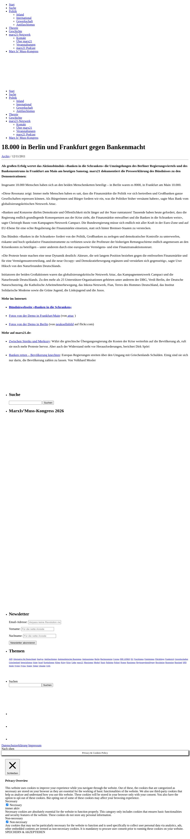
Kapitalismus (49, 662)
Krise (68, 662)
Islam (35, 662)
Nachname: (15, 635)
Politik (13, 11)
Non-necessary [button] (14, 818)
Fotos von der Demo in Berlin (28, 324)
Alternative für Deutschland (24, 659)
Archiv (5, 156)
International (24, 17)
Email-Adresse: (18, 622)
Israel (40, 662)
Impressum (34, 745)
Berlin (97, 659)
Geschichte (15, 31)
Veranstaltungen (25, 44)
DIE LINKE (125, 659)
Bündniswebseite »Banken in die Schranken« (40, 307)
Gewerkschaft (24, 21)
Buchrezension (106, 659)
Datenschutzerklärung (14, 745)
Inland (20, 14)
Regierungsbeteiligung (145, 662)
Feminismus (150, 659)
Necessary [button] (11, 801)
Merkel (97, 662)
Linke (74, 662)
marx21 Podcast (25, 48)
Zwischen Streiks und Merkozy (29, 341)
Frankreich (169, 659)
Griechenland (14, 662)
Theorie (13, 28)
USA (48, 666)
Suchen (13, 681)
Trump (29, 666)
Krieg (63, 662)
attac (70, 315)
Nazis (103, 662)
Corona (116, 659)
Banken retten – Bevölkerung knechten (34, 355)
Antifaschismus (25, 24)
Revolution (160, 662)
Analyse (40, 659)
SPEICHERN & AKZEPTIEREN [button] (25, 832)
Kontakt (21, 38)
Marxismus (88, 662)
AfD (11, 659)
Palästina (109, 662)
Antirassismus (88, 659)
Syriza (23, 666)
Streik (11, 666)
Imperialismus (26, 662)
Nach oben (7, 748)
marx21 (80, 662)
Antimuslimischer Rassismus (69, 659)
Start (11, 4)
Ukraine (42, 666)
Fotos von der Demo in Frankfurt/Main (34, 315)
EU (132, 659)
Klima (57, 662)
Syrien (17, 666)
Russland (178, 662)
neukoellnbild (65, 324)
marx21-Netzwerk (19, 34)
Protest (123, 662)
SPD (184, 662)
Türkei (35, 666)
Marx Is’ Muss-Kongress (23, 51)
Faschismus (139, 659)
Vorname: (14, 628)
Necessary (16, 805)
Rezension (169, 662)
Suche (12, 7)
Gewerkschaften (181, 659)
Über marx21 (24, 41)
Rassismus (131, 662)
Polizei (117, 662)
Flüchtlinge (159, 659)
